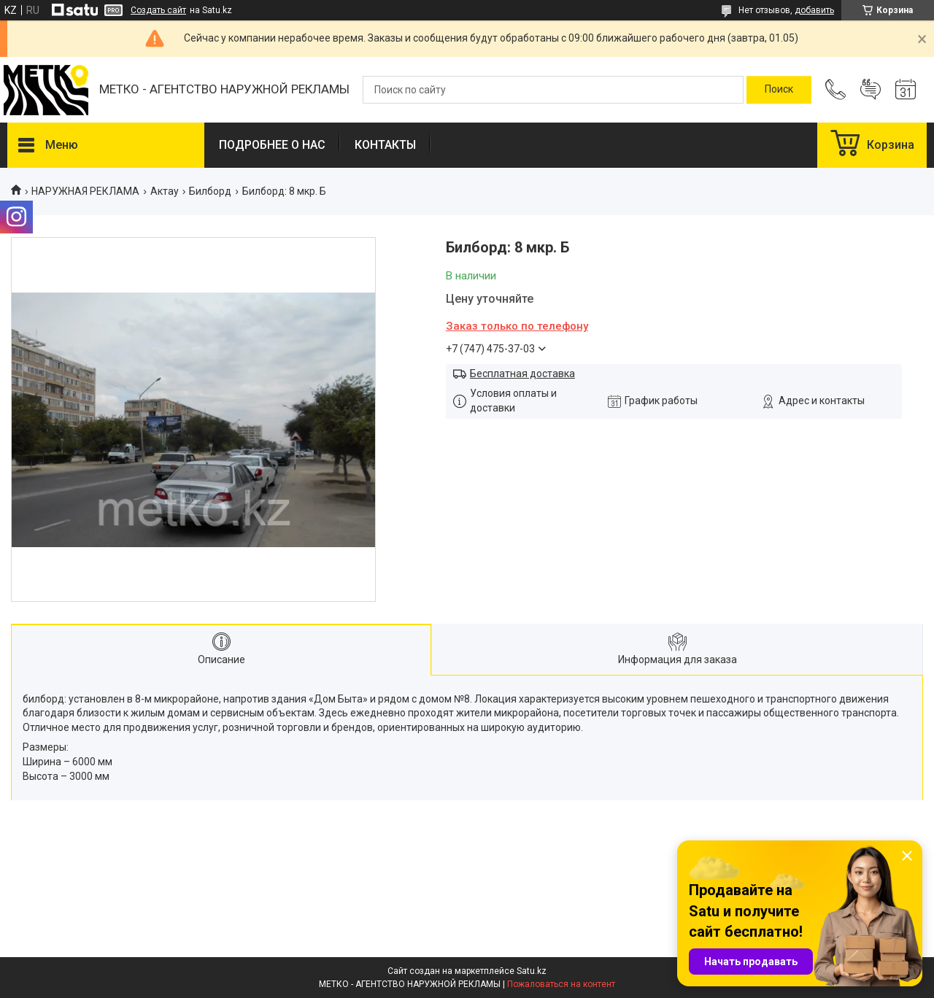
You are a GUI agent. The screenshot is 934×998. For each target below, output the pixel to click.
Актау (164, 191)
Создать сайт (158, 10)
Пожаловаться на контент (561, 984)
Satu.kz (532, 971)
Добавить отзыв (870, 89)
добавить (814, 10)
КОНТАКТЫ (385, 145)
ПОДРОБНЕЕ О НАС (272, 145)
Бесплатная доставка (522, 373)
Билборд (210, 191)
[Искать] (778, 90)
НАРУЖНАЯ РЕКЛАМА (85, 191)
